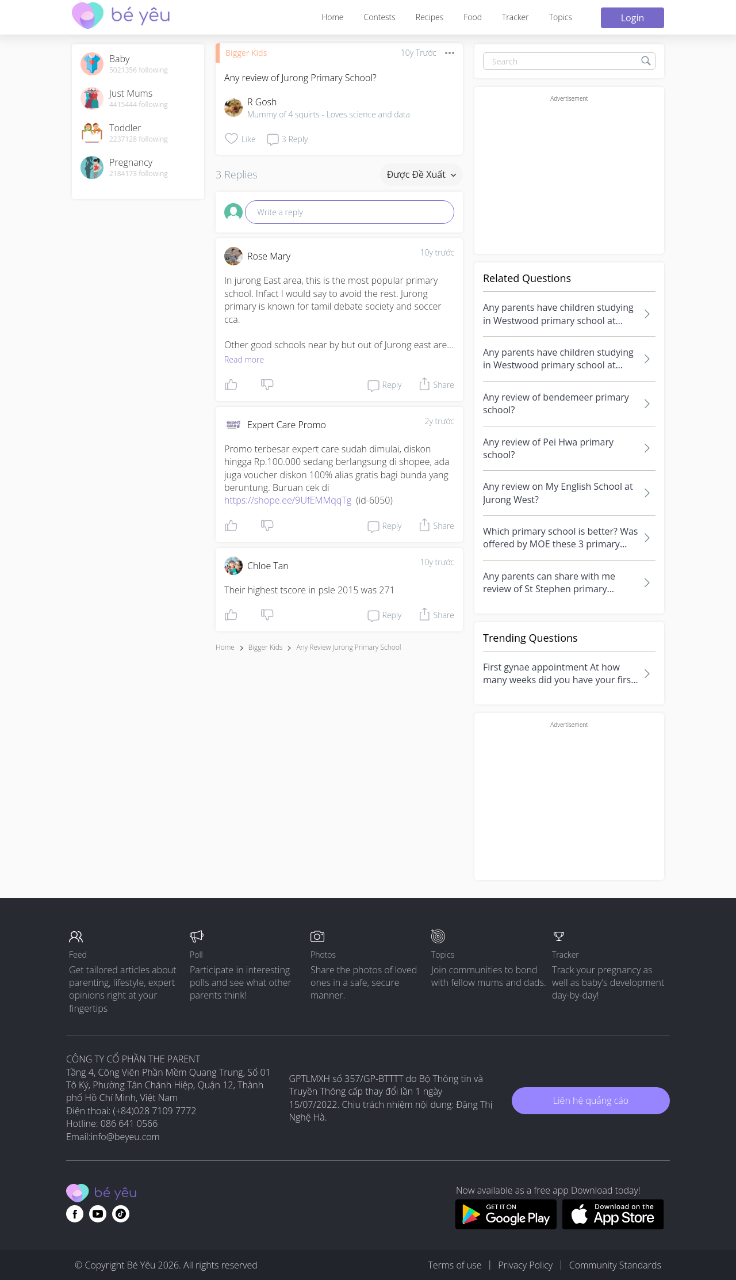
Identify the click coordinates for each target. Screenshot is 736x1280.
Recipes (429, 17)
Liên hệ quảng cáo (590, 1100)
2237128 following (138, 139)
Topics (560, 17)
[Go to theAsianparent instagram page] (120, 1213)
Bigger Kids (246, 52)
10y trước (437, 252)
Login (633, 18)
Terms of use (454, 1265)
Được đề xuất (421, 174)
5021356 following (138, 70)
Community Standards (615, 1265)
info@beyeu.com (125, 1136)
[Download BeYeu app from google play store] (506, 1226)
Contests (380, 17)
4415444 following (138, 104)
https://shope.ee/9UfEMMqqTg (287, 500)
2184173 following (138, 173)
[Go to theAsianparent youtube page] (97, 1213)
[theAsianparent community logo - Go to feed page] (121, 17)
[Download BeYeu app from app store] (613, 1226)
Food (472, 17)
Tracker (515, 17)
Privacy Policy (525, 1265)
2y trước (439, 421)
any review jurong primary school (348, 647)
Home (332, 17)
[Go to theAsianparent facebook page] (74, 1213)
